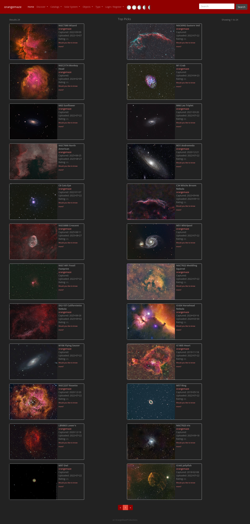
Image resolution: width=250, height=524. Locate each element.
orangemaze (13, 7)
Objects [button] (87, 6)
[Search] (217, 6)
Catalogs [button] (55, 6)
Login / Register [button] (113, 6)
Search (242, 6)
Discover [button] (41, 6)
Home (31, 6)
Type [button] (98, 6)
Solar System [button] (71, 6)
